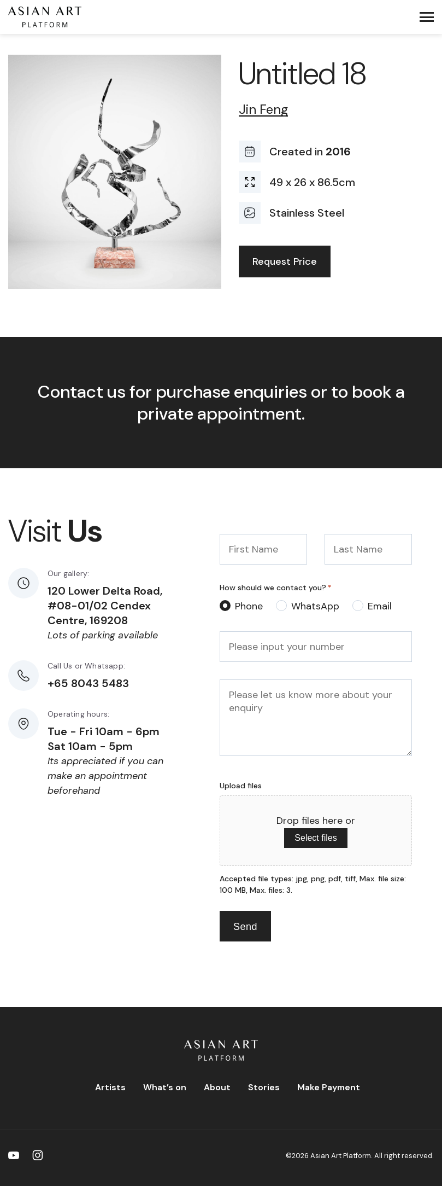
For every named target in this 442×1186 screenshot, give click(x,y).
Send (245, 926)
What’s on (164, 1087)
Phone (249, 606)
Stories (264, 1087)
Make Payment (328, 1087)
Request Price (284, 261)
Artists (110, 1087)
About (217, 1087)
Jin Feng (263, 110)
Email (380, 606)
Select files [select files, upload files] (315, 837)
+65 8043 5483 (88, 683)
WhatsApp (315, 606)
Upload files (241, 785)
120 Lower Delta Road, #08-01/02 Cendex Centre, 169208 (105, 605)
